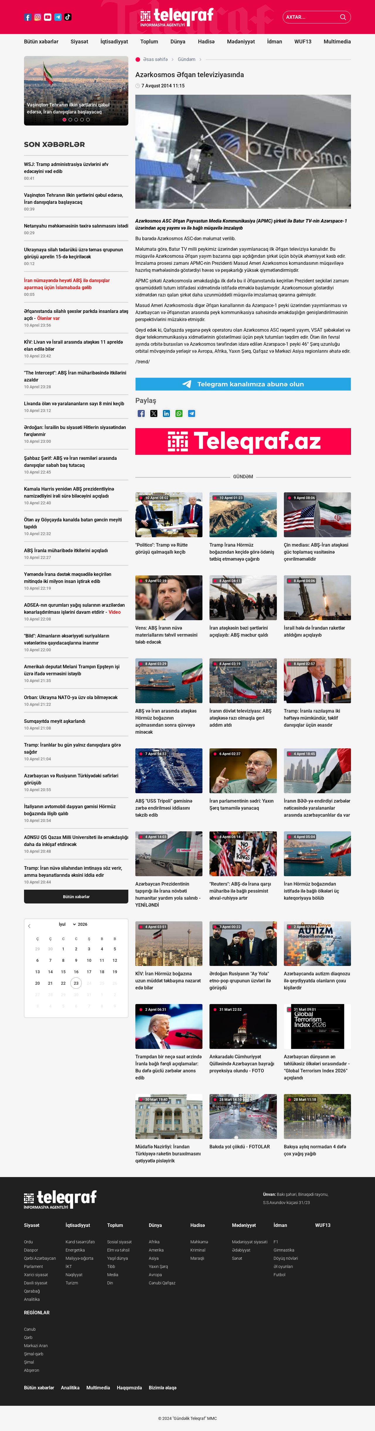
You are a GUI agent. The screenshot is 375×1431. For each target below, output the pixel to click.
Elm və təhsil (118, 1250)
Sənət (237, 1258)
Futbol (279, 1274)
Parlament (33, 1266)
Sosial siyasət (119, 1242)
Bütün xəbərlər (41, 41)
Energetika (75, 1250)
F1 (276, 1242)
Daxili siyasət (35, 1283)
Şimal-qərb (33, 1354)
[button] (64, 119)
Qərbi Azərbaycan (40, 1258)
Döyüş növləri (286, 1258)
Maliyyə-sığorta (79, 1258)
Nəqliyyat (74, 1274)
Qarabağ (32, 1291)
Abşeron (31, 1370)
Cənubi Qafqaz (162, 1283)
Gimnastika (284, 1250)
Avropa (155, 1274)
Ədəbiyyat (241, 1250)
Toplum (149, 41)
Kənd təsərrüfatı (80, 1242)
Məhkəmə (199, 1242)
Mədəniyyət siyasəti (249, 1242)
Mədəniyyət (241, 41)
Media (112, 1274)
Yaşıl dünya (117, 1258)
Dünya (178, 41)
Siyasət (79, 41)
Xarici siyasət (36, 1274)
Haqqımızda (129, 1388)
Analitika (32, 1299)
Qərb (28, 1337)
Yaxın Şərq (158, 1266)
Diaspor (31, 1250)
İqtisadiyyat (114, 41)
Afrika (154, 1242)
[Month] (67, 924)
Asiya (154, 1258)
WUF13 (302, 41)
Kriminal (197, 1250)
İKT (69, 1266)
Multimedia (337, 41)
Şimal (29, 1362)
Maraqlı (197, 1258)
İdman (274, 41)
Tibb (111, 1266)
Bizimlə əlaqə (162, 1388)
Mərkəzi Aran (36, 1345)
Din (110, 1283)
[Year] (86, 924)
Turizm (72, 1283)
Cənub (30, 1329)
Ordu (28, 1242)
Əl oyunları (283, 1266)
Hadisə (206, 41)
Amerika (156, 1250)
